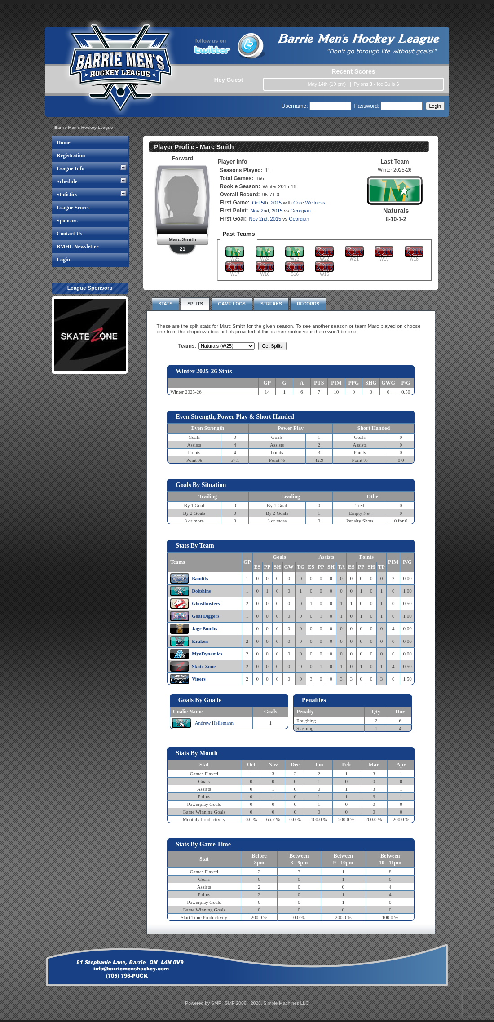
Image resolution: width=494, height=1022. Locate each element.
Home (64, 142)
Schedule (67, 181)
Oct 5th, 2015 (267, 202)
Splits (195, 303)
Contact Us (69, 233)
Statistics (67, 194)
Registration (71, 155)
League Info (70, 168)
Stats (165, 303)
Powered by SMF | (205, 1003)
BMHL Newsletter (78, 246)
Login (63, 260)
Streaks (271, 303)
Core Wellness (309, 202)
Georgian (301, 210)
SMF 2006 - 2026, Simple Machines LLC (267, 1003)
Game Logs (232, 303)
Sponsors (67, 220)
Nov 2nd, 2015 (267, 210)
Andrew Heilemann (214, 723)
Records (308, 303)
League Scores (73, 207)
